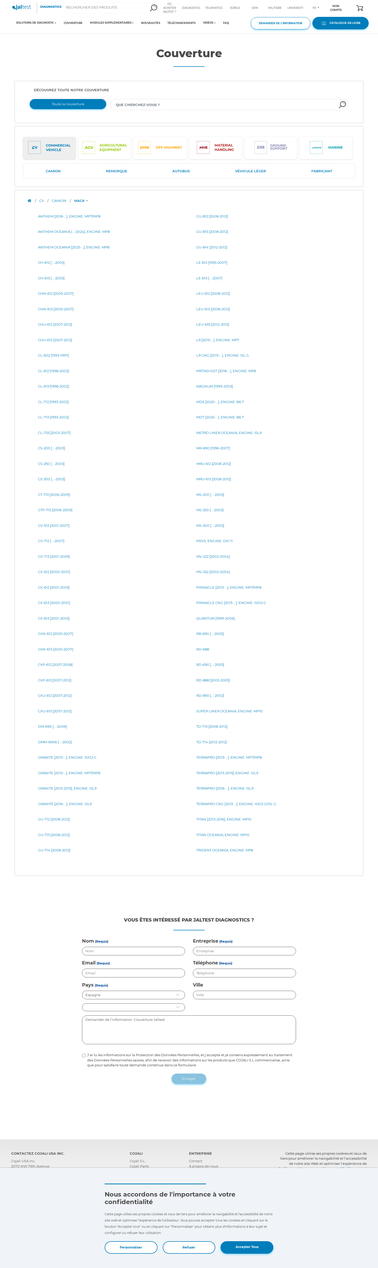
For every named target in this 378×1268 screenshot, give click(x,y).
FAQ (226, 23)
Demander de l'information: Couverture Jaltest (189, 1029)
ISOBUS (235, 8)
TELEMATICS (213, 8)
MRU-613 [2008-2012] (213, 479)
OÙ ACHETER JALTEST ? (169, 8)
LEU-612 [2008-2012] (213, 293)
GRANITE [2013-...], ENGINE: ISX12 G (67, 757)
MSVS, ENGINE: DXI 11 (214, 541)
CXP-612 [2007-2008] (55, 664)
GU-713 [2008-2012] (54, 835)
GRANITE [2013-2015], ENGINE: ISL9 (67, 788)
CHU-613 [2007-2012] (55, 340)
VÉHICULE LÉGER (250, 171)
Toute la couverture (68, 104)
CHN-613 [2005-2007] (56, 309)
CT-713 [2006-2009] (54, 494)
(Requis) (101, 941)
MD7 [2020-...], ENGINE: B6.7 (220, 417)
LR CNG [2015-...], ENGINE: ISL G (222, 355)
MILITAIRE (275, 8)
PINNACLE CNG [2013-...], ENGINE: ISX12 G (231, 603)
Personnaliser (131, 1247)
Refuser (188, 1247)
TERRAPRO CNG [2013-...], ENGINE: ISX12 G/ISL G (236, 804)
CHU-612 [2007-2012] (55, 324)
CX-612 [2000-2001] (54, 572)
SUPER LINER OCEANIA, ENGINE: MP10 (229, 711)
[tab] (49, 148)
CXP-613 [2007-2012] (54, 680)
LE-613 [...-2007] (209, 278)
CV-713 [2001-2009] (54, 556)
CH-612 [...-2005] (51, 262)
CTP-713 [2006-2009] (55, 510)
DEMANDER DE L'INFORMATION (280, 23)
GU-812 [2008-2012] (212, 216)
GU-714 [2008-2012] (54, 850)
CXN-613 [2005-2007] (55, 649)
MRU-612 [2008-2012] (213, 464)
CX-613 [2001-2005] (54, 618)
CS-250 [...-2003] (51, 464)
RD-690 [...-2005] (210, 664)
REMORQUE (116, 171)
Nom (88, 941)
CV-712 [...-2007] (51, 541)
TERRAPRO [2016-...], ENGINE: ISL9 (225, 788)
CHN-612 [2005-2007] (56, 293)
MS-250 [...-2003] (210, 510)
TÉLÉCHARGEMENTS (181, 23)
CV (42, 201)
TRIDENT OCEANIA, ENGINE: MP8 (224, 850)
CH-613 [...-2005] (51, 278)
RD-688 (202, 649)
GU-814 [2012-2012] (211, 247)
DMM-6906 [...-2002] (55, 742)
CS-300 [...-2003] (51, 479)
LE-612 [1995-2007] (211, 262)
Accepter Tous (247, 1247)
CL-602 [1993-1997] (53, 355)
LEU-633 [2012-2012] (212, 324)
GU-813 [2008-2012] (212, 231)
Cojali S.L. (138, 1161)
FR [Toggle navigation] (315, 8)
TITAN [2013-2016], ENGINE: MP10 (223, 819)
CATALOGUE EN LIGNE (340, 23)
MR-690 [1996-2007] (213, 448)
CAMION (53, 171)
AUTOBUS (181, 171)
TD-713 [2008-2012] (212, 726)
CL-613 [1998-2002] (53, 386)
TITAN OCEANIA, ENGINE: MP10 (222, 835)
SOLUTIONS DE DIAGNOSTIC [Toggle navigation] (35, 22)
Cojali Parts (139, 1166)
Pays (88, 985)
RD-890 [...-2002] (210, 695)
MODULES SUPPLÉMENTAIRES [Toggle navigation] (110, 22)
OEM (255, 8)
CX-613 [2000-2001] (54, 603)
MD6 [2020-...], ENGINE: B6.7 (220, 402)
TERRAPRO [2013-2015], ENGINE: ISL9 (227, 773)
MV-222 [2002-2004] (213, 556)
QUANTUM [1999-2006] (215, 618)
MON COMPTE (336, 8)
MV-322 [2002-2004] (213, 572)
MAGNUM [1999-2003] (214, 386)
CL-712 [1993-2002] (53, 402)
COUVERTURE (73, 23)
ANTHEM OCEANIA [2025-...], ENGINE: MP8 (73, 247)
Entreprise (205, 941)
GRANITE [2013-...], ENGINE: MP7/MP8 (69, 773)
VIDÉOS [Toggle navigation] (208, 22)
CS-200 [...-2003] (51, 448)
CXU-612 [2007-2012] (55, 695)
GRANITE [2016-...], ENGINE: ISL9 (65, 804)
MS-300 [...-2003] (210, 525)
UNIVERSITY (295, 8)
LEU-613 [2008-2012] (213, 309)
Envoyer (189, 1078)
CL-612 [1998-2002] (53, 371)
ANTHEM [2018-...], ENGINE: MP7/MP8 (69, 216)
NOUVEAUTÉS (150, 23)
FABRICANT (321, 171)
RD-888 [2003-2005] (213, 680)
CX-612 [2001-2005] (54, 587)
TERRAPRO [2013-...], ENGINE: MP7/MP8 (229, 757)
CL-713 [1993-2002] (53, 417)
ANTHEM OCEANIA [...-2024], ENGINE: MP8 (74, 231)
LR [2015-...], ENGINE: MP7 (217, 340)
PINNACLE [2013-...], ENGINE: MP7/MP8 (228, 587)
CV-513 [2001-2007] (54, 525)
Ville (198, 985)
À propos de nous (203, 1166)
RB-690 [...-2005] (210, 634)
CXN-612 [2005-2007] (55, 634)
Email (89, 963)
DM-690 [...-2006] (52, 726)
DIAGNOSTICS (191, 8)
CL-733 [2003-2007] (54, 433)
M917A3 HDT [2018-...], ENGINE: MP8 (226, 371)
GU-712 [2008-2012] (54, 819)
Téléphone (205, 963)
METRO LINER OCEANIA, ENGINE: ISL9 (229, 433)
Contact (195, 1161)
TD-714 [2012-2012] (211, 742)
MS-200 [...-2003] (210, 494)
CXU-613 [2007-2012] (55, 711)
